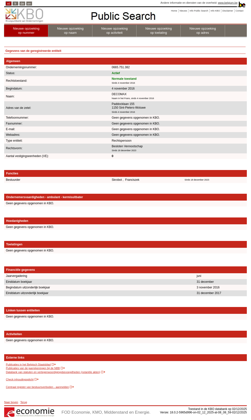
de (22, 3)
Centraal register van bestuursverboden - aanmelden (37, 387)
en (29, 3)
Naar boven (11, 402)
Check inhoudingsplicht (20, 379)
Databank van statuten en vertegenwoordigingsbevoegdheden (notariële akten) (53, 372)
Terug (23, 402)
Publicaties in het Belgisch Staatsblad (28, 364)
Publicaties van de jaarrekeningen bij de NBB (33, 368)
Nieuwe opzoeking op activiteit (114, 30)
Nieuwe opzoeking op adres (202, 30)
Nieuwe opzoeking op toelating (158, 30)
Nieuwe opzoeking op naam (70, 30)
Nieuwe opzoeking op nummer (26, 30)
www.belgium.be (228, 2)
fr (15, 3)
